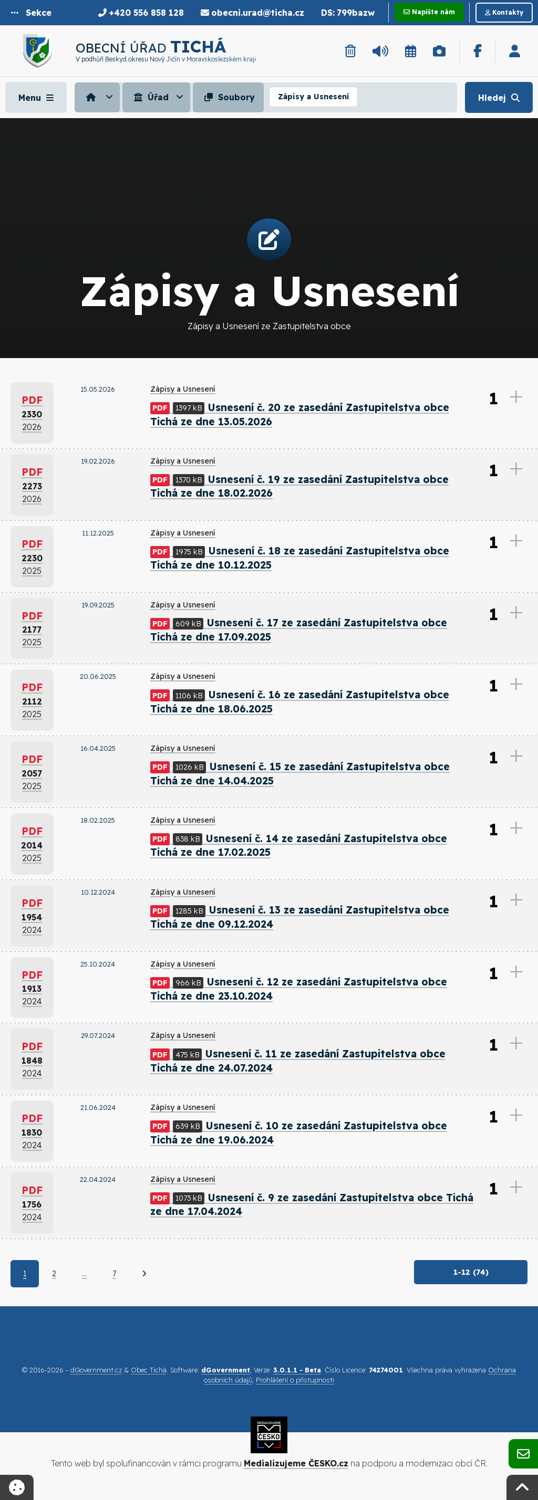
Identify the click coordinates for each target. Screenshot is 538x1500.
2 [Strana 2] (54, 1274)
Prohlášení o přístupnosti (295, 1381)
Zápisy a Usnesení (313, 96)
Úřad (150, 97)
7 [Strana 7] (114, 1274)
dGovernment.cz (96, 1371)
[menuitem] (98, 97)
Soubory (228, 97)
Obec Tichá (149, 1371)
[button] (31, 12)
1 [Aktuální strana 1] (24, 1274)
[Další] (144, 1274)
